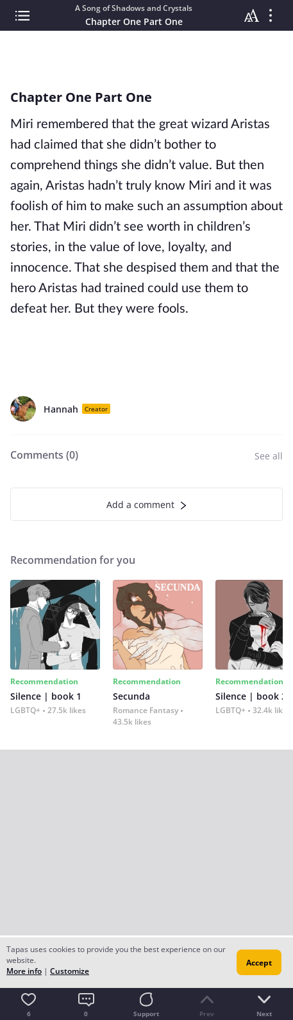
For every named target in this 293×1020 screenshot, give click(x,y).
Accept (259, 962)
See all (269, 456)
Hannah (61, 409)
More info (24, 971)
